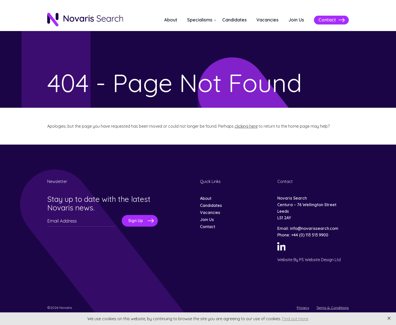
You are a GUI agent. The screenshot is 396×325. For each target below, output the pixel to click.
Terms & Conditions (332, 307)
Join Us (296, 20)
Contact (327, 20)
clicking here (246, 126)
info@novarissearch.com (314, 228)
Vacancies (267, 20)
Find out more (295, 318)
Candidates (234, 20)
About (170, 20)
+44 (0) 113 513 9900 (309, 234)
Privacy (303, 307)
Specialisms (199, 20)
